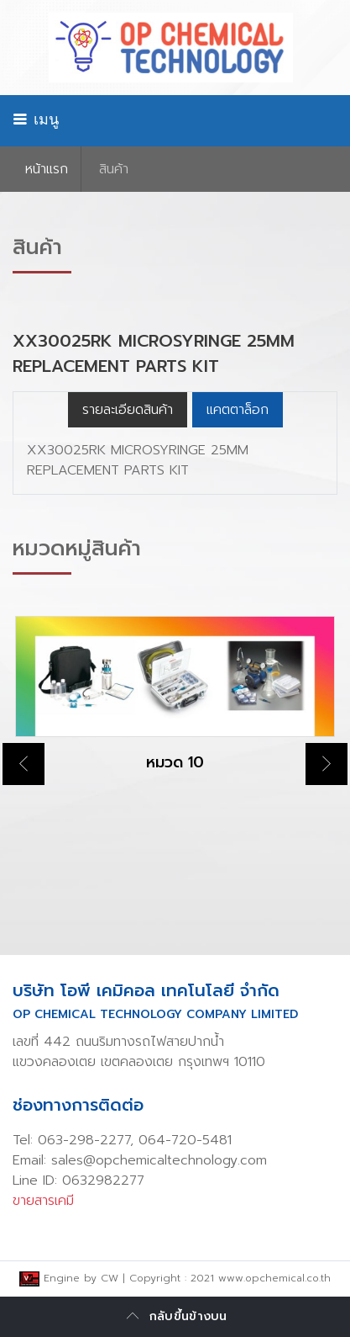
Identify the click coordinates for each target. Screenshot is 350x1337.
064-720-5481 (185, 1140)
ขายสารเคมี (43, 1201)
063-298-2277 (84, 1140)
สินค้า (113, 169)
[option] (175, 708)
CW (109, 1278)
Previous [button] (23, 764)
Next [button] (326, 764)
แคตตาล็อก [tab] (237, 410)
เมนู (36, 119)
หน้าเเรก (46, 169)
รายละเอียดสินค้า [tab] (127, 410)
